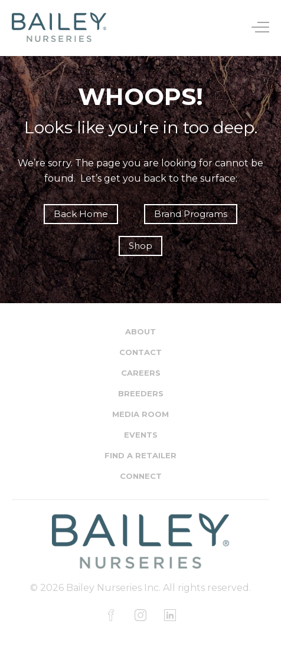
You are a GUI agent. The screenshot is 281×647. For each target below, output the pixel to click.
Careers (141, 372)
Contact (140, 352)
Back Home (81, 213)
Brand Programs (190, 213)
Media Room (140, 414)
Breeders (141, 393)
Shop (140, 245)
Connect (141, 476)
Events (141, 434)
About (140, 331)
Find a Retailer (140, 455)
